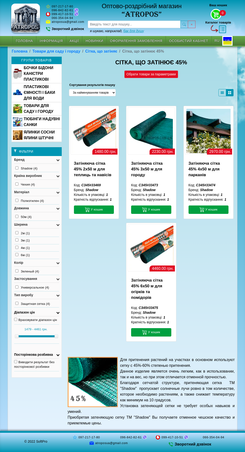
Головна (24, 41)
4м (22, 248)
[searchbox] (134, 24)
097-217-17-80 (62, 6)
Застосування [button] (25, 279)
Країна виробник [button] (28, 176)
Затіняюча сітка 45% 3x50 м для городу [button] (147, 169)
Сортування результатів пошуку (92, 85)
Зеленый (27, 271)
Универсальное (32, 287)
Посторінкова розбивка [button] (33, 354)
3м (22, 240)
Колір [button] (18, 263)
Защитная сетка (32, 304)
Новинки (94, 41)
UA (227, 40)
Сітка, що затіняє (101, 51)
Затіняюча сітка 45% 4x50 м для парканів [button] (204, 169)
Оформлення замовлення (136, 41)
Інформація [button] (51, 41)
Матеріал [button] (21, 192)
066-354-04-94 (62, 18)
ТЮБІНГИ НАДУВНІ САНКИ (36, 122)
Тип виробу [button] (23, 295)
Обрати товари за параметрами (151, 74)
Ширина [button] (21, 224)
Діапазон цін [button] (24, 312)
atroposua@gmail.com (68, 22)
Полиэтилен (29, 201)
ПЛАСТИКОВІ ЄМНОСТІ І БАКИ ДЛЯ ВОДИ (34, 92)
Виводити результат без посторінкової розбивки (34, 364)
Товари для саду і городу (56, 51)
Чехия (25, 184)
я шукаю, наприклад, (117, 31)
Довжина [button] (21, 208)
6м (22, 255)
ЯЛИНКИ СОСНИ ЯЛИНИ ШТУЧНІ (34, 135)
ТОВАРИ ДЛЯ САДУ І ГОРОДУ (33, 109)
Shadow (26, 168)
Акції (74, 41)
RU (217, 40)
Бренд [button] (19, 160)
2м (22, 233)
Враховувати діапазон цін (35, 320)
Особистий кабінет (188, 41)
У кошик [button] (94, 209)
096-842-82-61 (62, 10)
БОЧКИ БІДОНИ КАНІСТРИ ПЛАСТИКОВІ (33, 73)
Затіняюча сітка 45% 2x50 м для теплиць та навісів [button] (92, 169)
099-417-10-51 (62, 14)
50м (23, 217)
